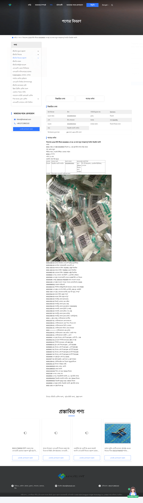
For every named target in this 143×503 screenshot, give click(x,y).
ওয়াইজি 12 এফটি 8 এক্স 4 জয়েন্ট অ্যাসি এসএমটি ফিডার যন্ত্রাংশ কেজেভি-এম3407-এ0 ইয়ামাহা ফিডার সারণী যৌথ (87, 449)
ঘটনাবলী (59, 5)
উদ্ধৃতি (92, 5)
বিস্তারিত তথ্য (60, 99)
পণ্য (51, 5)
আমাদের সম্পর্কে (40, 5)
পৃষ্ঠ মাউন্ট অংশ (70, 396)
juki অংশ (79, 396)
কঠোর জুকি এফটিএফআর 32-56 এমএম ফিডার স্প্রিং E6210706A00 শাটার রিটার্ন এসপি (118, 449)
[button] (18, 437)
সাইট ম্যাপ (24, 494)
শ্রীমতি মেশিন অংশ (57, 396)
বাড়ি (29, 5)
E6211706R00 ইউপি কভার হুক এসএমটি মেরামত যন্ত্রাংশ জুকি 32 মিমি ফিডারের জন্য (24, 449)
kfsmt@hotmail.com (24, 119)
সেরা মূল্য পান (99, 83)
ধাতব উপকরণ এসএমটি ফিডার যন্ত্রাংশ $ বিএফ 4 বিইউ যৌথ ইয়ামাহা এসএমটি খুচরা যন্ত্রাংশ (56, 449)
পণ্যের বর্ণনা (90, 99)
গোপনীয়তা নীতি (33, 494)
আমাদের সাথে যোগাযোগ (75, 5)
